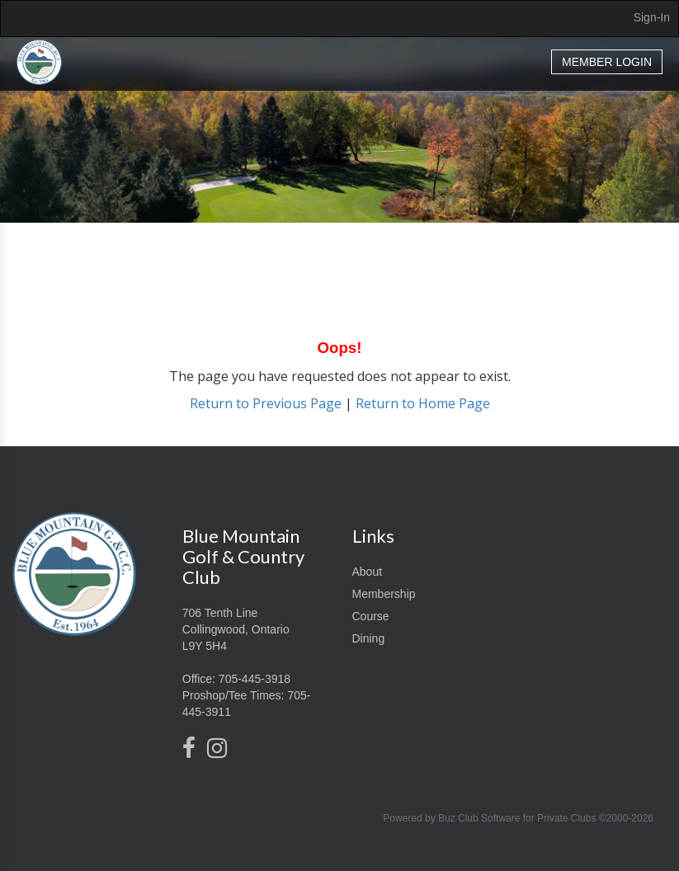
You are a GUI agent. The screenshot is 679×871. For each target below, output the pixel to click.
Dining (368, 638)
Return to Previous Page (266, 403)
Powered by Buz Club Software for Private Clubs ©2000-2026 (518, 818)
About (367, 571)
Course (370, 616)
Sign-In (652, 17)
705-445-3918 (254, 678)
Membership (384, 593)
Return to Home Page (423, 403)
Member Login (607, 61)
